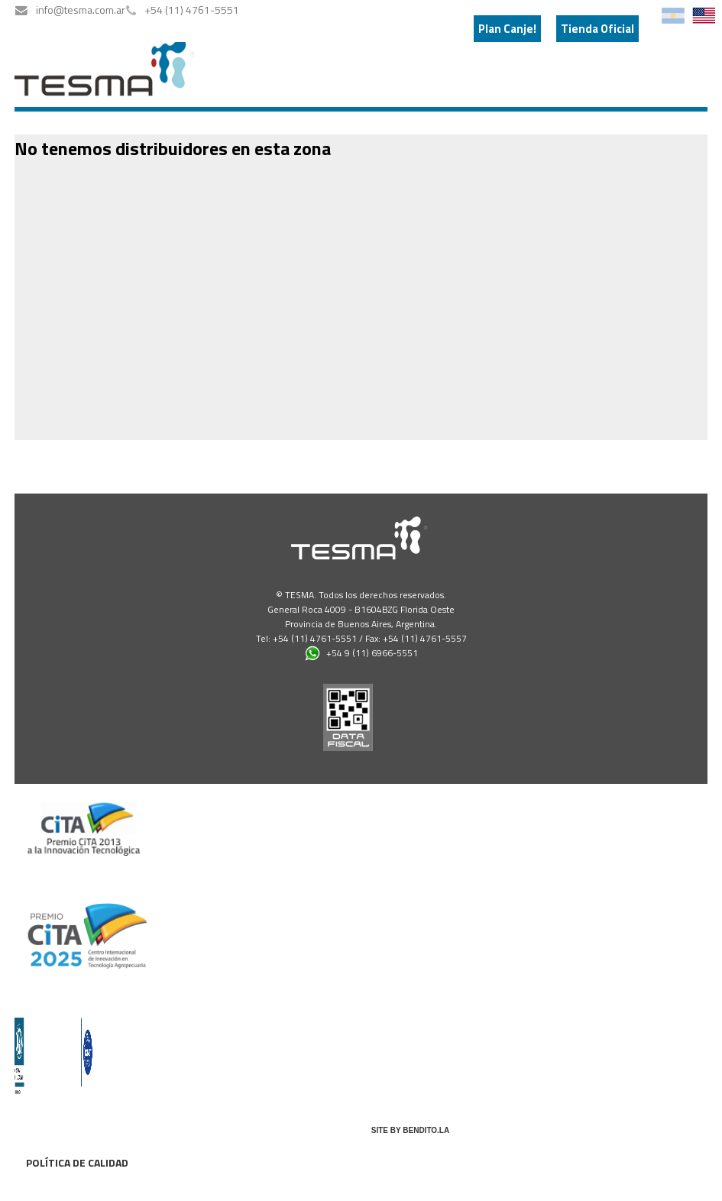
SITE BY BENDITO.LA (410, 1130)
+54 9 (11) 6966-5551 (361, 653)
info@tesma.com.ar (80, 10)
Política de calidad (77, 1162)
